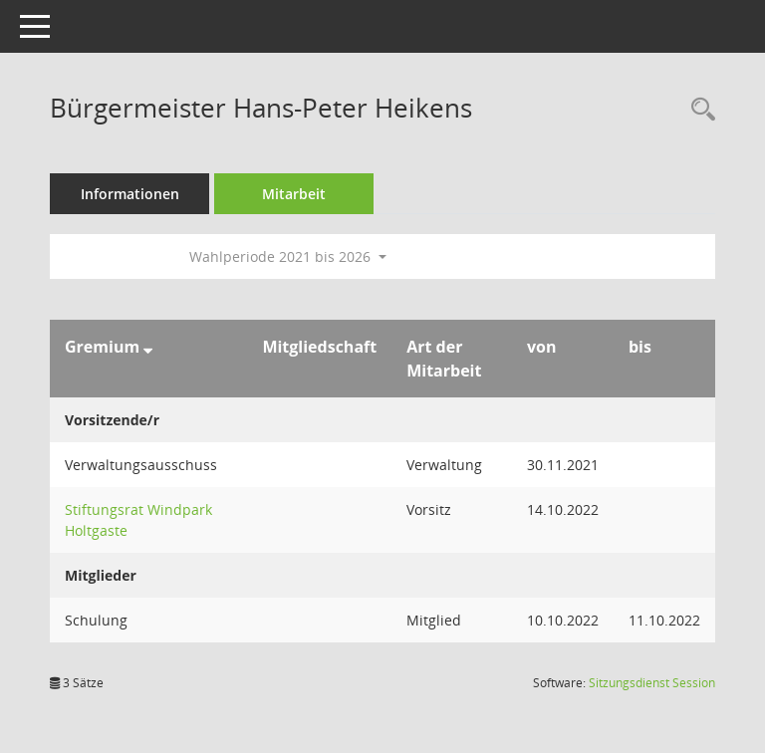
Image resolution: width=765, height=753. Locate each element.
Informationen (130, 193)
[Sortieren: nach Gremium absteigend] (147, 347)
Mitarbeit (294, 193)
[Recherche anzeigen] (698, 110)
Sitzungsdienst (652, 682)
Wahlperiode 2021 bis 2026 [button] (287, 256)
